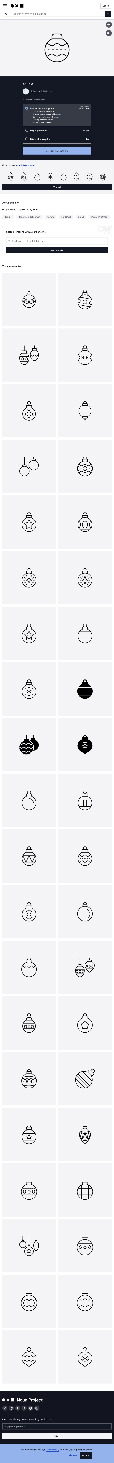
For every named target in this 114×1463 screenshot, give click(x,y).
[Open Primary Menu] (5, 6)
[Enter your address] (57, 1426)
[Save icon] (109, 25)
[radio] (57, 115)
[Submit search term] (108, 14)
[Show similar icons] (109, 33)
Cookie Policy (52, 1449)
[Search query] (57, 241)
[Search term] (58, 14)
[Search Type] (7, 14)
